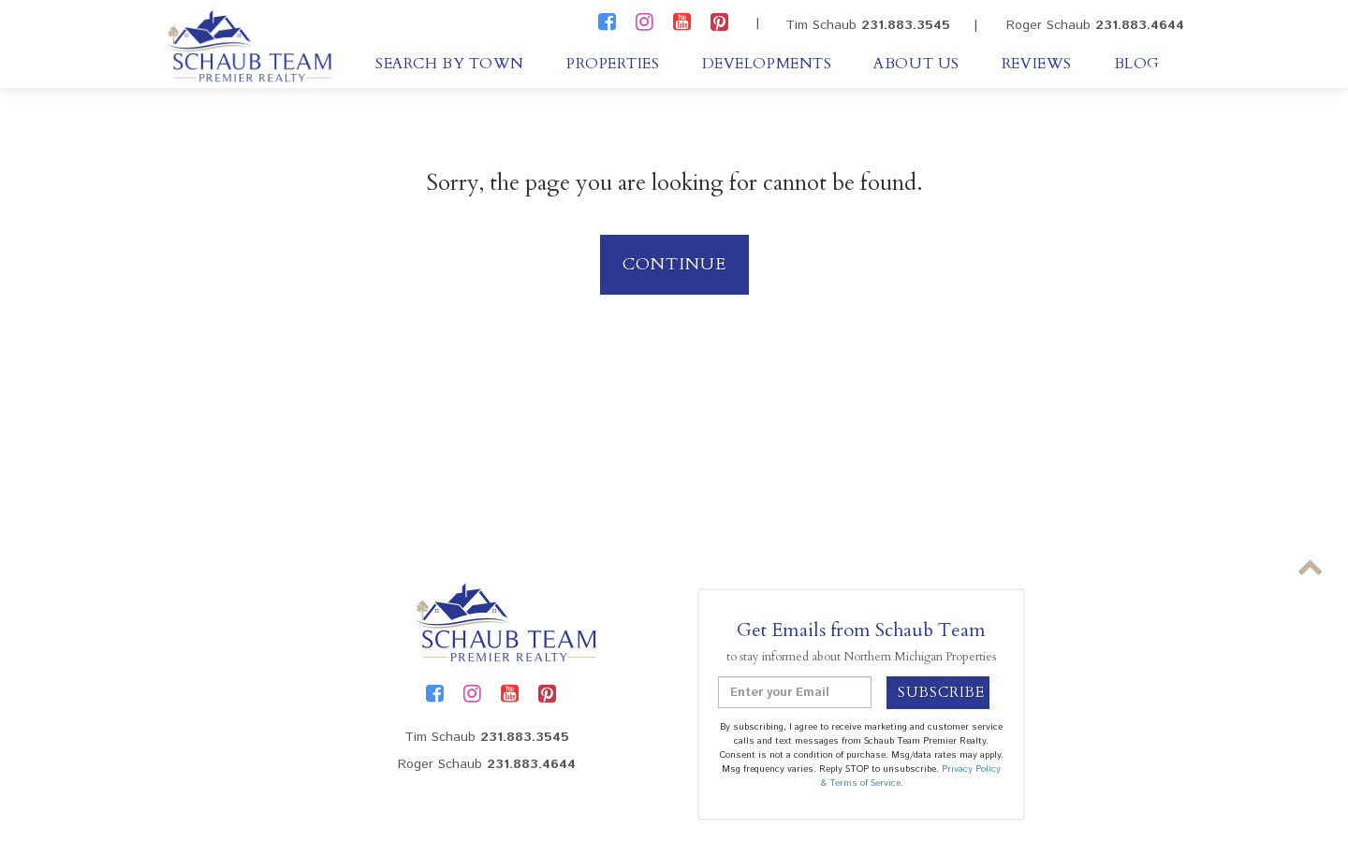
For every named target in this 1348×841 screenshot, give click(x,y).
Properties (613, 63)
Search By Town (449, 63)
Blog (1137, 63)
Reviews (1037, 63)
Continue (674, 264)
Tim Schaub (867, 25)
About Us (916, 63)
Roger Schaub (1095, 25)
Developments (767, 63)
